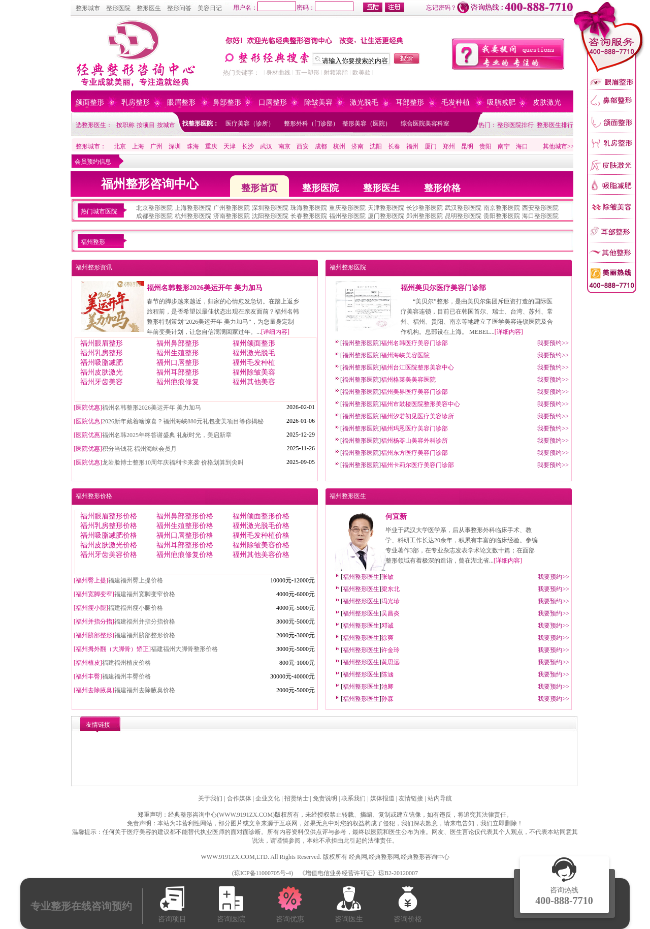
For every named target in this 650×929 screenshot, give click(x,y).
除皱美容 (318, 102)
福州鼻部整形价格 (184, 516)
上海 (138, 146)
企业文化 (267, 798)
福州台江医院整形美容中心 (417, 367)
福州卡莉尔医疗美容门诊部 (417, 465)
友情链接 (411, 798)
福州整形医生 (348, 496)
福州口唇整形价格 (184, 535)
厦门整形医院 (386, 216)
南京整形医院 (501, 207)
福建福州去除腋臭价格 (144, 690)
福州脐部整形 (94, 635)
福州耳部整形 (177, 372)
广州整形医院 (231, 207)
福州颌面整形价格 (261, 516)
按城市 (166, 125)
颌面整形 (90, 102)
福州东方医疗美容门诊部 (414, 452)
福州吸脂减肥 (101, 362)
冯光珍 (390, 601)
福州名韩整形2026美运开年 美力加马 (205, 288)
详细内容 (275, 331)
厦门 (431, 146)
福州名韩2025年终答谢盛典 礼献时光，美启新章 (167, 435)
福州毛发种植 (254, 362)
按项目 (146, 125)
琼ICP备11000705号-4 (262, 873)
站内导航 (440, 798)
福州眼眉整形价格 (108, 516)
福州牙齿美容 (101, 382)
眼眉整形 (181, 102)
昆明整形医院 (463, 216)
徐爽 (387, 637)
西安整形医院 (540, 207)
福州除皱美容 (254, 372)
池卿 (387, 686)
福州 (412, 146)
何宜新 (396, 516)
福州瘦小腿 (91, 607)
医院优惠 (88, 407)
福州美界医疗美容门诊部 (414, 391)
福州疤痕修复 (177, 382)
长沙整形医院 (424, 207)
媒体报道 (382, 798)
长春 (394, 146)
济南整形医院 (231, 216)
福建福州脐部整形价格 (144, 635)
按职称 (125, 125)
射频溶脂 (335, 72)
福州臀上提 (91, 580)
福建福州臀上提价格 (135, 580)
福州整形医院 (347, 216)
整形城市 (88, 8)
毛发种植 (455, 102)
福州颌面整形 (254, 343)
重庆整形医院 (347, 207)
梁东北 (390, 589)
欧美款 (361, 72)
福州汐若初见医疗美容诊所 (417, 416)
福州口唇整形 (177, 362)
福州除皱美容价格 (261, 545)
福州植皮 (88, 662)
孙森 (387, 698)
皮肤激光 (547, 102)
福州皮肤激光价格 (108, 545)
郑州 (449, 146)
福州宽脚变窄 (94, 594)
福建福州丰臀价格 (126, 676)
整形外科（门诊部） (311, 123)
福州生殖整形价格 (184, 526)
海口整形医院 (540, 216)
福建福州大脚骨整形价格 (184, 649)
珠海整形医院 (308, 207)
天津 (229, 146)
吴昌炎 (390, 613)
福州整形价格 (94, 496)
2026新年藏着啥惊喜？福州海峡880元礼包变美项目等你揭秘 (183, 421)
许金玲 (390, 650)
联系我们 (353, 798)
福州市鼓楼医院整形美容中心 (420, 404)
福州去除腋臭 (94, 690)
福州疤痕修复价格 (184, 555)
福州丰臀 (88, 676)
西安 (303, 146)
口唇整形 (272, 102)
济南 (357, 146)
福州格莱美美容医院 (408, 379)
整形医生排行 (555, 125)
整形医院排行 (515, 125)
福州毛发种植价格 (261, 535)
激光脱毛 (364, 102)
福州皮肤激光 (101, 372)
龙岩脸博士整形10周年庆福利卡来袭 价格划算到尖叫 (173, 462)
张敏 (387, 576)
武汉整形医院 (463, 207)
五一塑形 (307, 72)
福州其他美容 (254, 382)
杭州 (339, 146)
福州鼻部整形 (177, 343)
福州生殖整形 (177, 353)
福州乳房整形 (101, 353)
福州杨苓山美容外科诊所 (414, 440)
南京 (284, 146)
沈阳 (376, 146)
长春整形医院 (308, 216)
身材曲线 (278, 72)
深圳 (175, 146)
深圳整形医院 (270, 207)
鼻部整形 (227, 102)
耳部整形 (410, 102)
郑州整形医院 (424, 216)
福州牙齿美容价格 (108, 555)
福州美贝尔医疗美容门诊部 (443, 288)
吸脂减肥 (501, 102)
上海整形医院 (193, 207)
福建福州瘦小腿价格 (135, 607)
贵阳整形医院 (501, 216)
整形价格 (442, 188)
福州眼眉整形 (101, 343)
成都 (321, 146)
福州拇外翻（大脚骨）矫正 (112, 649)
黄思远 (390, 662)
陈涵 (387, 674)
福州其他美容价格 (261, 555)
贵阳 (485, 146)
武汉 (266, 146)
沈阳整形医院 (270, 216)
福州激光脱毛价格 (261, 526)
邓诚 (387, 625)
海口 (522, 146)
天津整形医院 (386, 207)
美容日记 (210, 8)
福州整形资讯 (94, 267)
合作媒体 (239, 798)
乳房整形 (135, 102)
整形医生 (149, 8)
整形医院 (118, 8)
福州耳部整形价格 (184, 545)
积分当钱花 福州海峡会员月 (139, 448)
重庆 (211, 146)
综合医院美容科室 (425, 123)
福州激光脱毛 (254, 353)
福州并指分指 (94, 621)
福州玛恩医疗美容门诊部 (414, 428)
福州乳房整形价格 (108, 526)
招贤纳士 (296, 798)
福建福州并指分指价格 (144, 621)
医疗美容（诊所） (249, 123)
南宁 (504, 146)
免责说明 (325, 798)
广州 (156, 146)
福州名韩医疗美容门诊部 (414, 343)
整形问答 (179, 8)
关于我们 (210, 798)
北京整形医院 (154, 207)
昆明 (467, 146)
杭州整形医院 (193, 216)
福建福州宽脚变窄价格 (144, 594)
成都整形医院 (154, 216)
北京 (120, 146)
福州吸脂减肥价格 (108, 535)
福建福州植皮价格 (126, 662)
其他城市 (555, 146)
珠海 (193, 146)
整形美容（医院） (366, 123)
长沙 (248, 146)
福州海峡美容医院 (405, 355)
